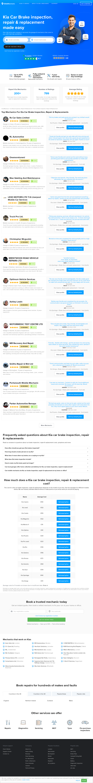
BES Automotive (39, 640)
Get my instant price (75, 124)
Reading (16, 643)
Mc (6, 646)
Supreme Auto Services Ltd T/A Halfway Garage (44, 658)
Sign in (75, 3)
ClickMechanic (5, 105)
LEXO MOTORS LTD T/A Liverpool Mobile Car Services (24, 195)
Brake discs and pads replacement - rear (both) (73, 120)
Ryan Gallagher (68, 655)
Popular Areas (61, 691)
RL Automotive (17, 133)
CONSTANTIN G (68, 640)
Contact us (6, 750)
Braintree (8, 664)
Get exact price (63, 499)
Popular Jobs (81, 691)
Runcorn (76, 655)
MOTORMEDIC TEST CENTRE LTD (26, 321)
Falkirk (11, 242)
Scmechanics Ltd (10, 658)
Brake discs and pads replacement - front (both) (74, 180)
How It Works (24, 3)
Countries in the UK (15, 691)
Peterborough (48, 650)
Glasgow (17, 650)
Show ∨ (45, 582)
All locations (51, 760)
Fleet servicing (29, 753)
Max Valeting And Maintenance (25, 175)
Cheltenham (12, 646)
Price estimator (29, 760)
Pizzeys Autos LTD (11, 655)
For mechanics (29, 755)
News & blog (29, 748)
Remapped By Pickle (40, 655)
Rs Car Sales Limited (19, 114)
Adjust (78, 780)
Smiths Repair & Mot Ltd (21, 361)
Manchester (51, 748)
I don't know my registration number (46, 612)
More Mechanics (46, 422)
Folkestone (13, 346)
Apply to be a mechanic (40, 3)
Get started (85, 3)
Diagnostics (23, 725)
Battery (72, 758)
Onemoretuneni (17, 154)
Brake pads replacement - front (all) (74, 161)
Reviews (37, 52)
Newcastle (51, 755)
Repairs (8, 725)
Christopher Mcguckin (20, 236)
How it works (6, 746)
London (11, 181)
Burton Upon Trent (15, 282)
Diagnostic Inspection (76, 760)
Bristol (49, 753)
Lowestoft (21, 655)
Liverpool (19, 203)
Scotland (50, 697)
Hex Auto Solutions (40, 643)
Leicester (50, 643)
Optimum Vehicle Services (22, 276)
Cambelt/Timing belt (76, 753)
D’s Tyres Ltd (9, 643)
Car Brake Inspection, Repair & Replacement (21, 105)
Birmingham (51, 750)
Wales (71, 697)
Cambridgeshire (21, 140)
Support (55, 3)
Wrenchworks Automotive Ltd (14, 663)
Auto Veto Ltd (9, 640)
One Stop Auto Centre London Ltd (74, 650)
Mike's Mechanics (69, 646)
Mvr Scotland (9, 650)
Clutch (72, 755)
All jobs (72, 765)
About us (28, 746)
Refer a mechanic (30, 758)
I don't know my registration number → (15, 48)
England (6, 697)
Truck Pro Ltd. (16, 213)
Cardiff (18, 220)
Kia (51, 120)
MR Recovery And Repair (22, 340)
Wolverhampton (79, 640)
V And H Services (69, 658)
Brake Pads (73, 750)
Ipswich (11, 305)
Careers (27, 762)
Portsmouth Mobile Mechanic (24, 380)
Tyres (69, 725)
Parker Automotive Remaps (23, 400)
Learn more (25, 780)
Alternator (73, 762)
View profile (60, 124)
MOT (54, 725)
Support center (7, 748)
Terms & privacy (29, 765)
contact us (19, 587)
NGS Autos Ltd (39, 650)
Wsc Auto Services (40, 663)
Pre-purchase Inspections (85, 726)
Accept (84, 780)
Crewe (11, 121)
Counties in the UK (40, 691)
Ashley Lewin (16, 298)
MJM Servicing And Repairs (72, 643)
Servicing (39, 725)
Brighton (50, 758)
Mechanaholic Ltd (40, 646)
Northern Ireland (30, 697)
